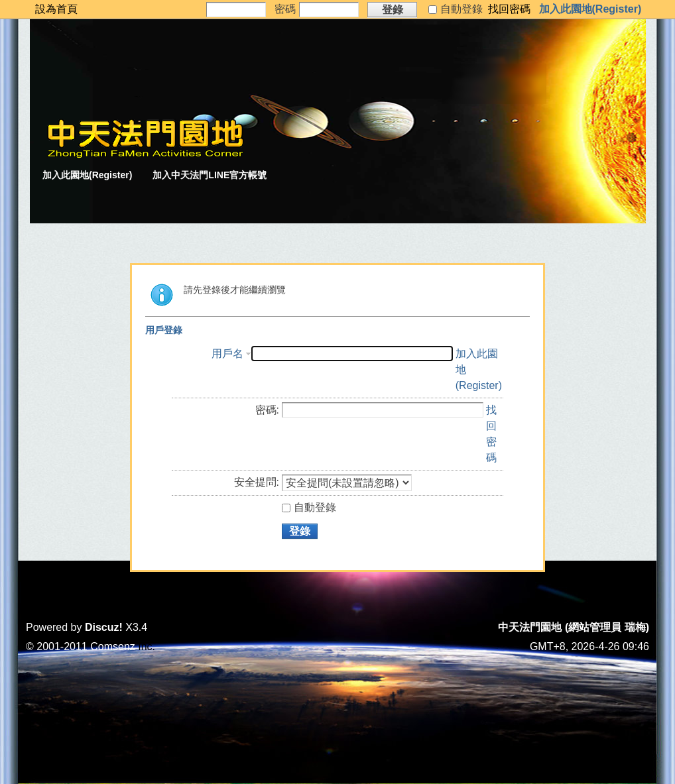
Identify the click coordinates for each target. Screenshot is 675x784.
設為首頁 (56, 9)
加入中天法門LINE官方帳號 (210, 175)
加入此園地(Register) (590, 9)
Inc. (146, 646)
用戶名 (227, 353)
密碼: (267, 410)
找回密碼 (509, 9)
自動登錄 (309, 507)
